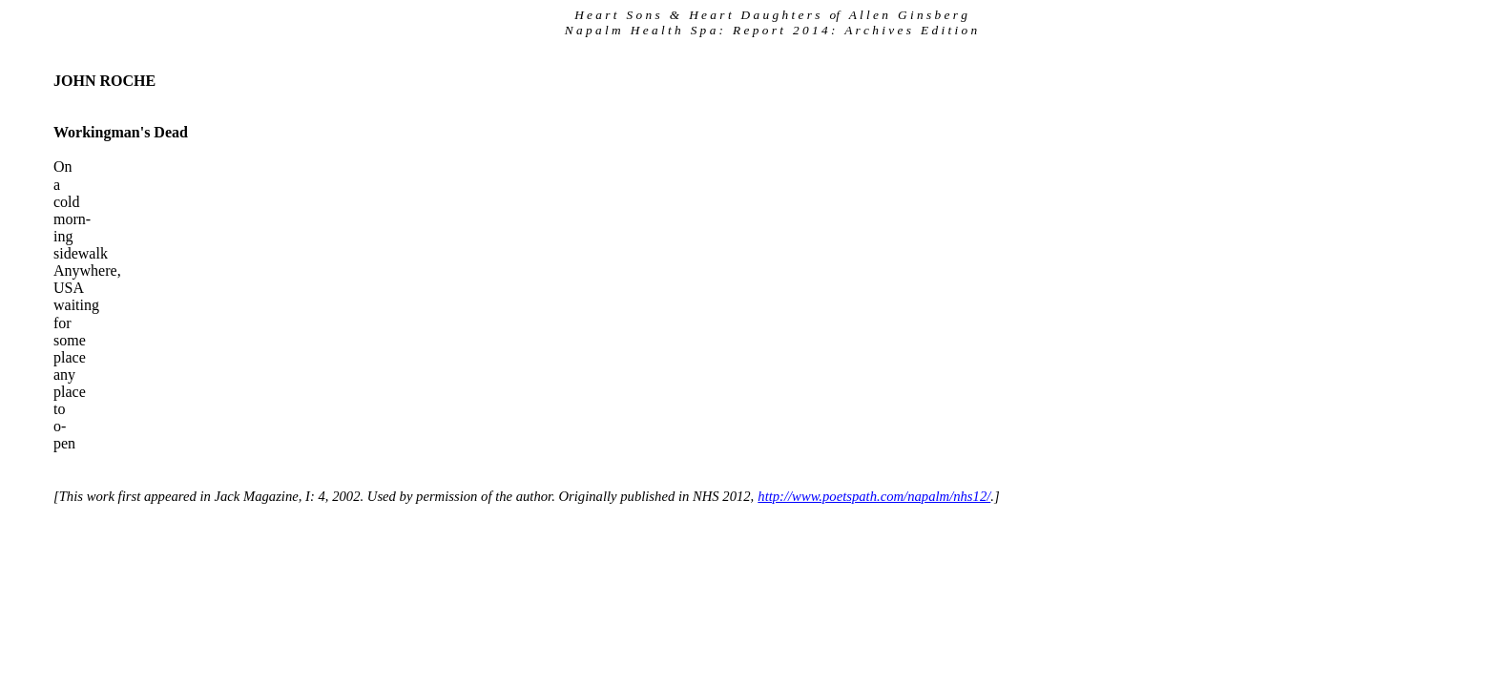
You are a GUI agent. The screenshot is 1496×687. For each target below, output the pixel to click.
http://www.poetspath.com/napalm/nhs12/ (874, 496)
